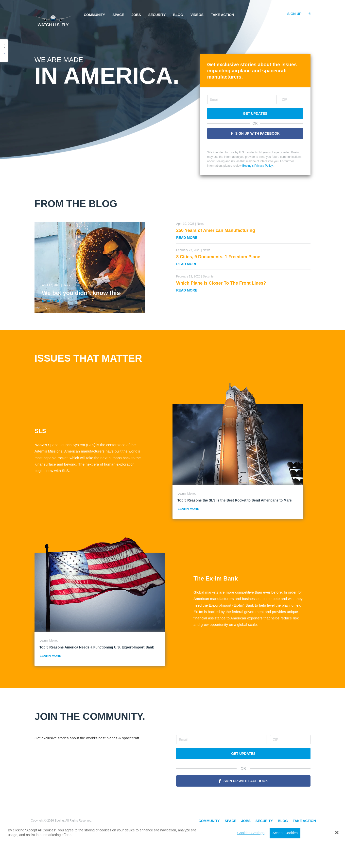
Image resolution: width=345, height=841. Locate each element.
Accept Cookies (285, 833)
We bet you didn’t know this (81, 293)
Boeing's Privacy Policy (257, 165)
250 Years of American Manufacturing (215, 230)
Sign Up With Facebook (257, 133)
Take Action (222, 15)
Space (118, 15)
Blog (178, 15)
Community (94, 15)
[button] (337, 832)
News (66, 285)
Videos (197, 15)
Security (157, 15)
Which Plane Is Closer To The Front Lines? (221, 283)
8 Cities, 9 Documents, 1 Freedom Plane (218, 256)
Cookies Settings (250, 833)
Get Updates (255, 113)
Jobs (136, 15)
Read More (52, 301)
